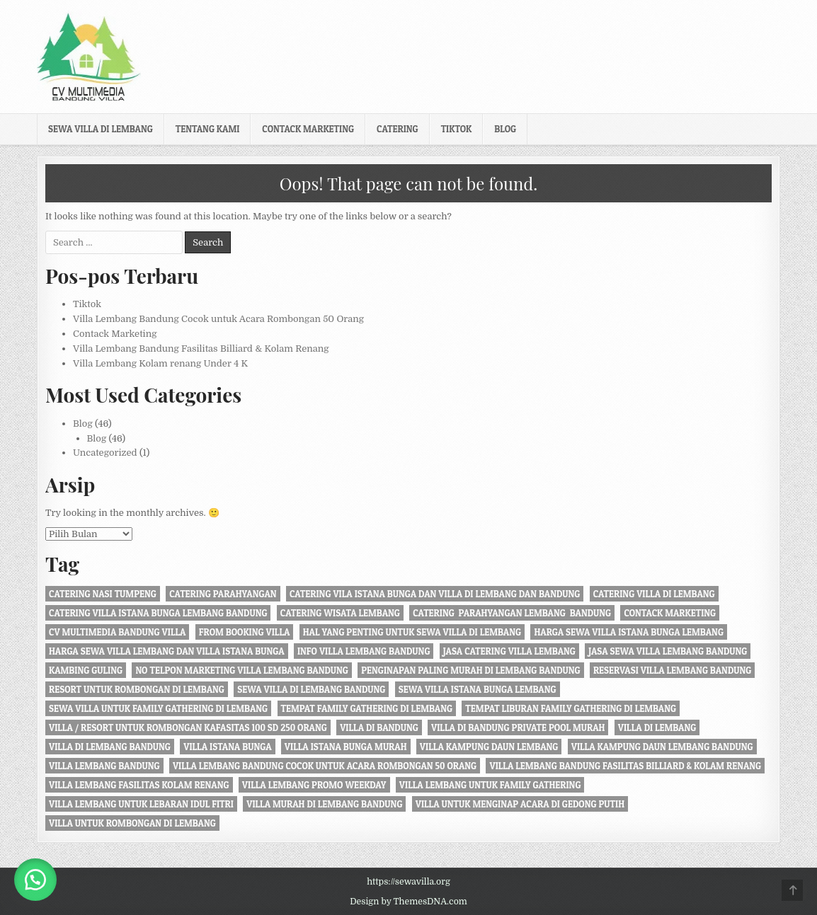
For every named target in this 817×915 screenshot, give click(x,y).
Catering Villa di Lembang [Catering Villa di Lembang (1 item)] (654, 593)
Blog (505, 128)
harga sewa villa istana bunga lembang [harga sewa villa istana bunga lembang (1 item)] (629, 632)
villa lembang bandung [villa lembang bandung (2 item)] (104, 765)
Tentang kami (208, 128)
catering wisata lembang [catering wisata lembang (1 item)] (340, 612)
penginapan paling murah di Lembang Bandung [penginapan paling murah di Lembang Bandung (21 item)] (470, 670)
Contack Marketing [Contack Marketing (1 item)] (670, 612)
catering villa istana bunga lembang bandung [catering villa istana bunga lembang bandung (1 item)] (158, 612)
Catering (397, 128)
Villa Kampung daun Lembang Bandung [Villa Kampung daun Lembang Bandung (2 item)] (662, 746)
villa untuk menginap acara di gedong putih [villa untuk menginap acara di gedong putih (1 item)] (520, 804)
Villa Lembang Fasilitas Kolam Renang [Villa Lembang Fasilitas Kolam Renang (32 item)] (139, 784)
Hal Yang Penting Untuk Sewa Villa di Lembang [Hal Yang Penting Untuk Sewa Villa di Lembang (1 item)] (412, 632)
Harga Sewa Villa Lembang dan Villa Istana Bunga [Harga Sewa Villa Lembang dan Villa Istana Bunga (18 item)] (167, 651)
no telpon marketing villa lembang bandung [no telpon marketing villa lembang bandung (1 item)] (241, 670)
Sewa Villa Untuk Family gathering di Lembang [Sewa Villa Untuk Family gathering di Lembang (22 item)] (158, 708)
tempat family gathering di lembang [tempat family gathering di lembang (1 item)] (367, 708)
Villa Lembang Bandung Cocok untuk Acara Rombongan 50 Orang (218, 318)
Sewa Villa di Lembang (100, 128)
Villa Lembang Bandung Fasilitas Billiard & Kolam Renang (201, 348)
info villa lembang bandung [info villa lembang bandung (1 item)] (363, 651)
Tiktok (456, 128)
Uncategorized (105, 452)
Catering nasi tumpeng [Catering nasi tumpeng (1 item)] (102, 593)
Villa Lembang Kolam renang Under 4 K (160, 363)
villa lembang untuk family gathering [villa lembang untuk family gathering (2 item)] (490, 784)
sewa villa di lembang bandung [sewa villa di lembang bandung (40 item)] (311, 689)
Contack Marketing (308, 128)
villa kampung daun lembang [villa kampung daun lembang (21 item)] (489, 746)
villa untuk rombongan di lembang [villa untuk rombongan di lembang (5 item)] (132, 823)
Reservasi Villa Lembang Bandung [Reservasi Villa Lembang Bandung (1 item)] (672, 670)
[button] (35, 879)
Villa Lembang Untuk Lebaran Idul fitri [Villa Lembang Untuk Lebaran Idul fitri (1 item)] (141, 804)
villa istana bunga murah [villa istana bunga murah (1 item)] (346, 746)
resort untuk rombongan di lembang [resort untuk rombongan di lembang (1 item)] (136, 689)
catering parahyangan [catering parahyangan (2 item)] (222, 593)
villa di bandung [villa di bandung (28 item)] (379, 727)
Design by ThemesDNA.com (408, 902)
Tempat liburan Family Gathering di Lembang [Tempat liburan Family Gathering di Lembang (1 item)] (570, 708)
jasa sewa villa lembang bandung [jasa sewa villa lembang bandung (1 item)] (667, 651)
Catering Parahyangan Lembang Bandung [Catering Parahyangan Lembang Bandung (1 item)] (512, 612)
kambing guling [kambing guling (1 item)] (85, 670)
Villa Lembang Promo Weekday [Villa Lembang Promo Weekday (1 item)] (314, 784)
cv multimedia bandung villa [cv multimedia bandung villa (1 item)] (117, 632)
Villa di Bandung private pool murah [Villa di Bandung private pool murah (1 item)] (518, 727)
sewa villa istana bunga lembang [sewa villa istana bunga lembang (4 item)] (477, 689)
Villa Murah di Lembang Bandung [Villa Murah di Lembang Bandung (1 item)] (324, 804)
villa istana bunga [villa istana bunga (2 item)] (227, 746)
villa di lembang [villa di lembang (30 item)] (657, 727)
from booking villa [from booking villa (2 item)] (244, 632)
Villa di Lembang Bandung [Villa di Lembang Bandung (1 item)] (110, 746)
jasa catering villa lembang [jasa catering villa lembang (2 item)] (509, 651)
